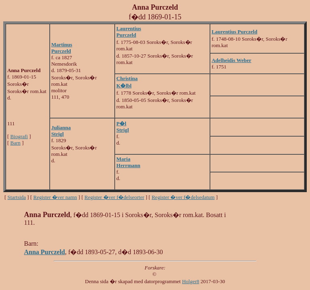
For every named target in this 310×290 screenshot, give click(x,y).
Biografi (19, 136)
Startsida (17, 197)
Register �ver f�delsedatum (183, 197)
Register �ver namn (55, 197)
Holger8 (190, 281)
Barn (15, 143)
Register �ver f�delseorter (114, 197)
